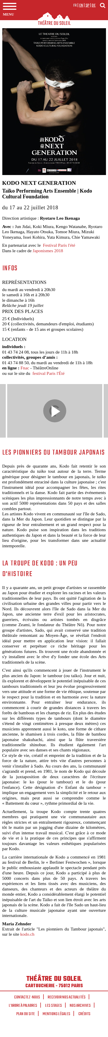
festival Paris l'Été (49, 373)
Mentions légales (56, 1014)
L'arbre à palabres (23, 1005)
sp (88, 5)
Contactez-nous (27, 997)
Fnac (25, 367)
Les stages (53, 1005)
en (81, 5)
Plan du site (25, 1014)
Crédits (84, 1014)
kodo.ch (27, 934)
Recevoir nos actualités (67, 997)
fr (75, 5)
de (94, 5)
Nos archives (80, 1005)
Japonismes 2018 (48, 250)
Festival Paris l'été (59, 245)
